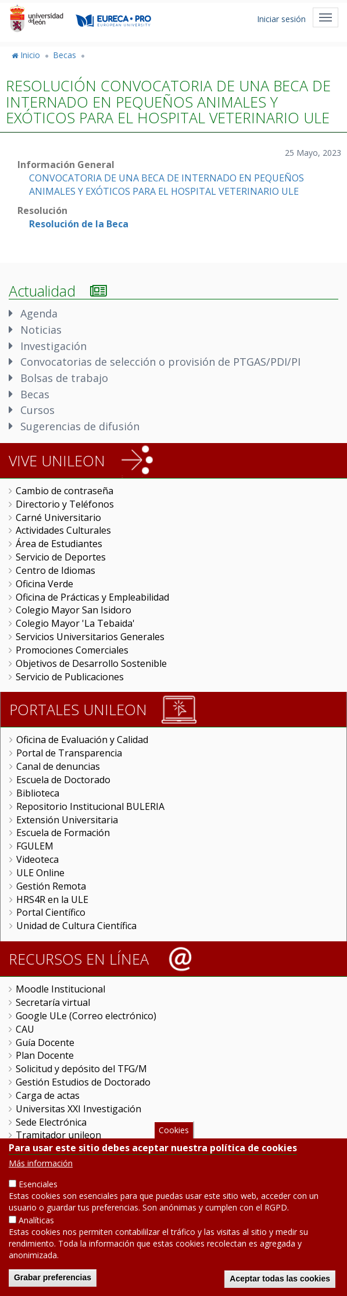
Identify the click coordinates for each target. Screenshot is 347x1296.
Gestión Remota (51, 886)
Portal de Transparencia (69, 753)
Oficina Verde (44, 583)
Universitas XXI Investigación (78, 1108)
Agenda (39, 313)
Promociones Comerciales (72, 650)
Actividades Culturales (63, 530)
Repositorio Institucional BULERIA (90, 806)
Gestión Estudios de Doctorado (83, 1082)
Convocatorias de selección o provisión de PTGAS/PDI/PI (160, 362)
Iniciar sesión (281, 18)
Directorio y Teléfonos (65, 504)
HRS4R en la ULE (52, 899)
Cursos (37, 410)
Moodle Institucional (60, 989)
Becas (64, 54)
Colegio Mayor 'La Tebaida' (75, 623)
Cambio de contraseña (64, 490)
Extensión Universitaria (67, 819)
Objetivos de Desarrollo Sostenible (91, 663)
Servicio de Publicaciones (70, 676)
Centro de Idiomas (55, 570)
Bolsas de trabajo (64, 378)
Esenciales (38, 1199)
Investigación (53, 346)
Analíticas (36, 1235)
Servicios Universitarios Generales (90, 636)
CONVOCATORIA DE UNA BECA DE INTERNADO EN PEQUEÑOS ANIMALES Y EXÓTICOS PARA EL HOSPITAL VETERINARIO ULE (166, 185)
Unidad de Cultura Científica (76, 925)
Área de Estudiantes (59, 543)
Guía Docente (45, 1042)
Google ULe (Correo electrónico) (86, 1015)
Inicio (30, 54)
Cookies (174, 1144)
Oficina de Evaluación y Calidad (82, 739)
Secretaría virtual (53, 1002)
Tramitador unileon (58, 1135)
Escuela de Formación (63, 832)
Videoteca (37, 859)
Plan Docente (45, 1055)
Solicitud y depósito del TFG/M (81, 1068)
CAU (25, 1029)
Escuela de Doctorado (63, 779)
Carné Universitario (58, 517)
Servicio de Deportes (61, 557)
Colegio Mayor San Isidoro (73, 610)
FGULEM (34, 846)
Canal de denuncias (58, 766)
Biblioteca (37, 793)
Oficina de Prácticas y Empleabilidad (92, 597)
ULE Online (40, 872)
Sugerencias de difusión (79, 426)
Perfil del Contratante (62, 1148)
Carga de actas (48, 1095)
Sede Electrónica (51, 1122)
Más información (41, 1178)
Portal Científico (50, 912)
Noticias (41, 330)
